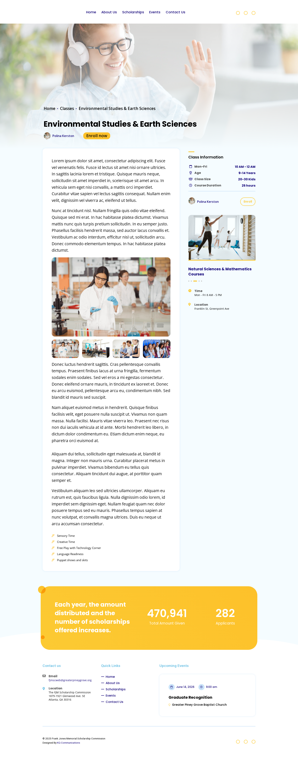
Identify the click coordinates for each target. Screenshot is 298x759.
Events (154, 12)
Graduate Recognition (190, 697)
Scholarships (133, 12)
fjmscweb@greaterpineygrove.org (70, 680)
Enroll (248, 201)
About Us (109, 12)
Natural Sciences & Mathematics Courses (220, 272)
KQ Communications (68, 742)
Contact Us (175, 12)
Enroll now (96, 135)
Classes (67, 108)
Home (91, 12)
